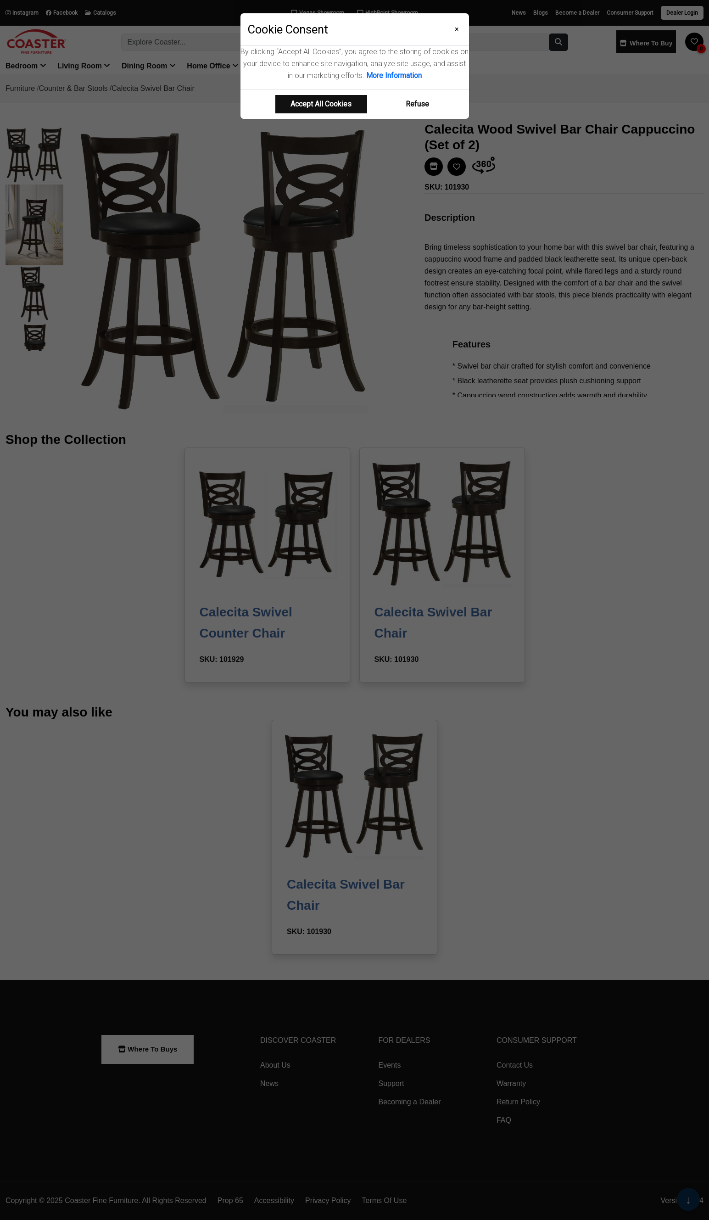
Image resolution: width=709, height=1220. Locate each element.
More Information (394, 75)
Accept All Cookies (321, 104)
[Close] (457, 29)
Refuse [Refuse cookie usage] (417, 104)
